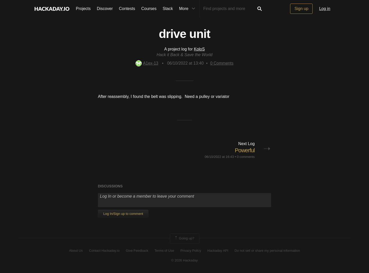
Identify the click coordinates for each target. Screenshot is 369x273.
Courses (149, 8)
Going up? (184, 238)
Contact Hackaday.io (104, 250)
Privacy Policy (190, 250)
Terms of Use (164, 250)
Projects (83, 8)
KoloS (199, 49)
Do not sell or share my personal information (267, 250)
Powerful (245, 150)
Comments (221, 63)
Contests (127, 8)
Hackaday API (217, 250)
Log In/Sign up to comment (123, 214)
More (188, 9)
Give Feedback (137, 250)
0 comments (246, 157)
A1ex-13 (147, 63)
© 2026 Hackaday (184, 260)
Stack (168, 8)
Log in (324, 8)
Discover (105, 8)
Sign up (301, 8)
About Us (76, 250)
